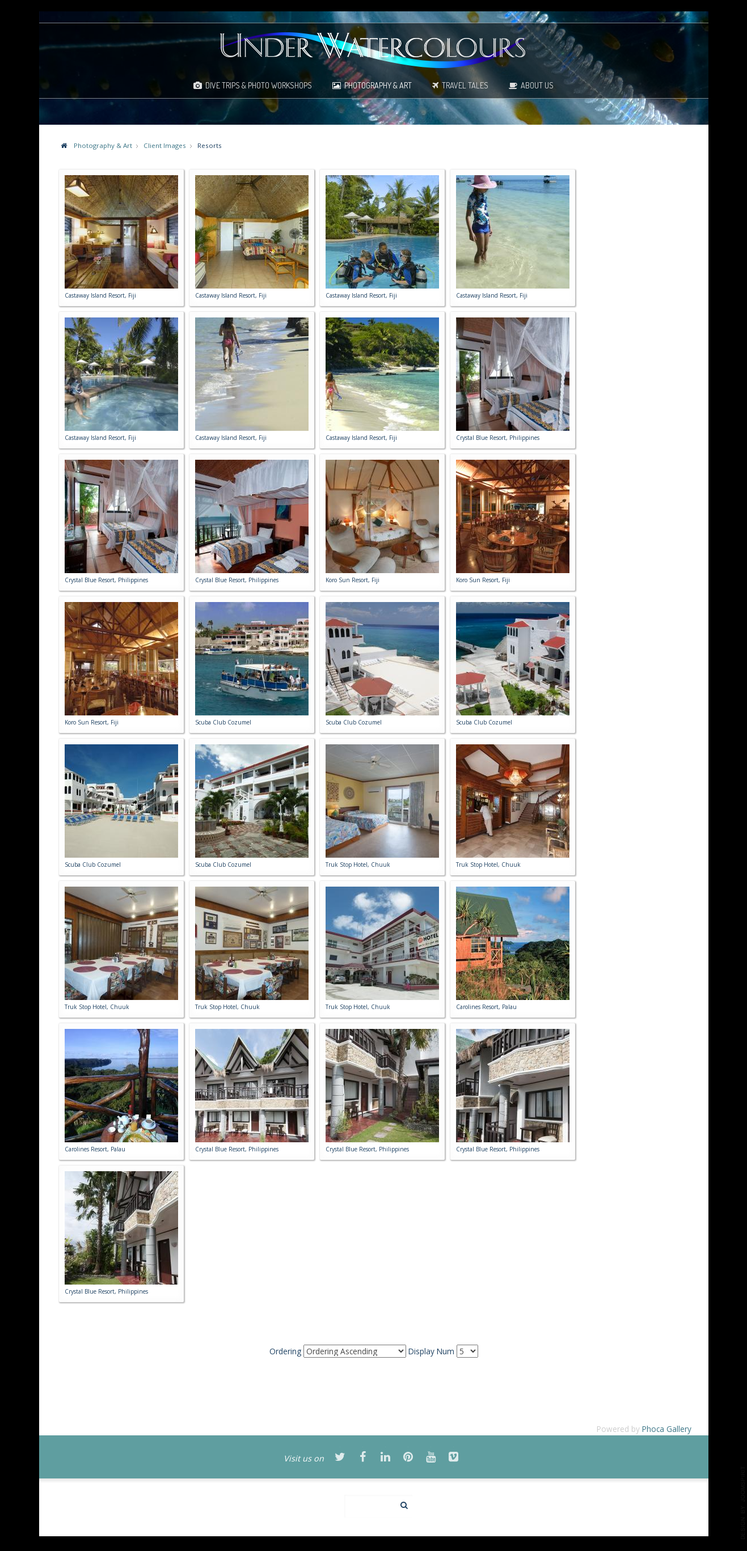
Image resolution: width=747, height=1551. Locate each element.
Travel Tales (465, 85)
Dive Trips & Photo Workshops (258, 85)
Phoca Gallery (666, 1428)
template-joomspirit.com (743, 1503)
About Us (537, 85)
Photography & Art (378, 85)
